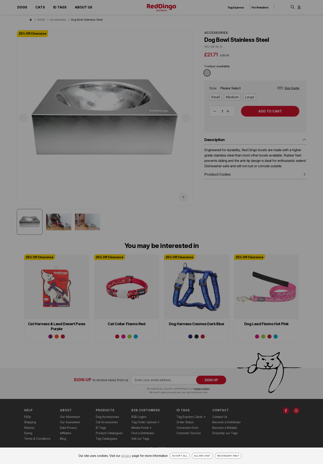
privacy (126, 455)
